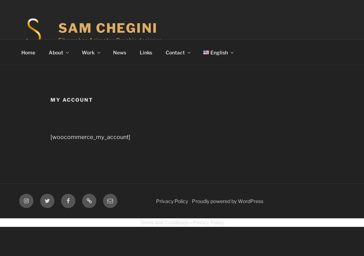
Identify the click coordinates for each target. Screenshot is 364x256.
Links (146, 52)
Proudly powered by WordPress (227, 201)
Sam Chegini (108, 28)
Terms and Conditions (164, 222)
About (59, 52)
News (119, 52)
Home (28, 52)
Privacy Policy (172, 201)
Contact (179, 52)
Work (91, 52)
